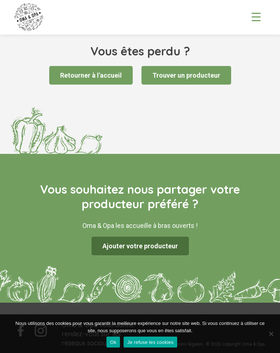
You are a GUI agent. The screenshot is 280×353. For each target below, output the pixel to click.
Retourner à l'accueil (91, 75)
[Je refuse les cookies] (271, 333)
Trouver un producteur (186, 75)
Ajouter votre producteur (140, 246)
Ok (113, 342)
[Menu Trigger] (256, 17)
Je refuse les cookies (150, 342)
